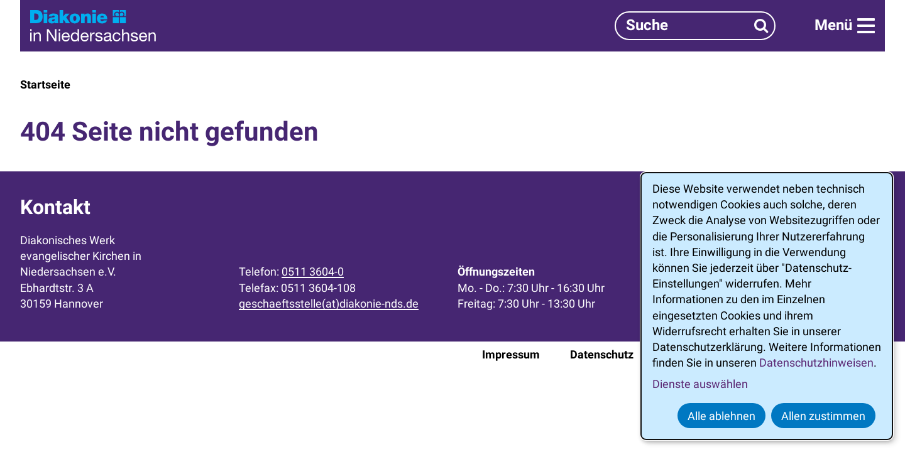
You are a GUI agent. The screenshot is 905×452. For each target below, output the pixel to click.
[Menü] (844, 25)
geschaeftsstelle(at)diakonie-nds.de (329, 303)
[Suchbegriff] (695, 25)
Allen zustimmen (823, 415)
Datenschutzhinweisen (816, 362)
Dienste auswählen (700, 383)
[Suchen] (761, 25)
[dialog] (766, 306)
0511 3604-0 (313, 271)
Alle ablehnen (721, 415)
